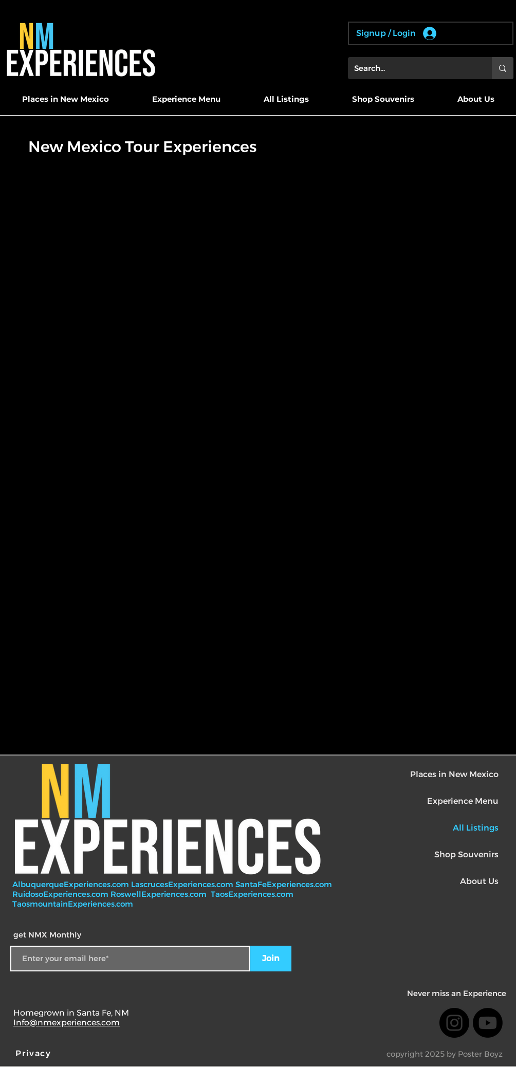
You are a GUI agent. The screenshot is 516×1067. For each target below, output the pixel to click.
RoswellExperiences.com (159, 894)
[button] (65, 99)
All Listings (476, 828)
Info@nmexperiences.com (66, 1022)
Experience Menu (463, 801)
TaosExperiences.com (253, 894)
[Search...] (412, 68)
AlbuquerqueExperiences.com (71, 884)
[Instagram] (454, 1023)
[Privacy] (34, 1053)
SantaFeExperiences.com (283, 884)
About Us (479, 881)
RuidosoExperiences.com (60, 894)
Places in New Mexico (454, 774)
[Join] (270, 958)
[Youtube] (488, 1023)
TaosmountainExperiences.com (72, 904)
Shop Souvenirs (466, 854)
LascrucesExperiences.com (183, 884)
